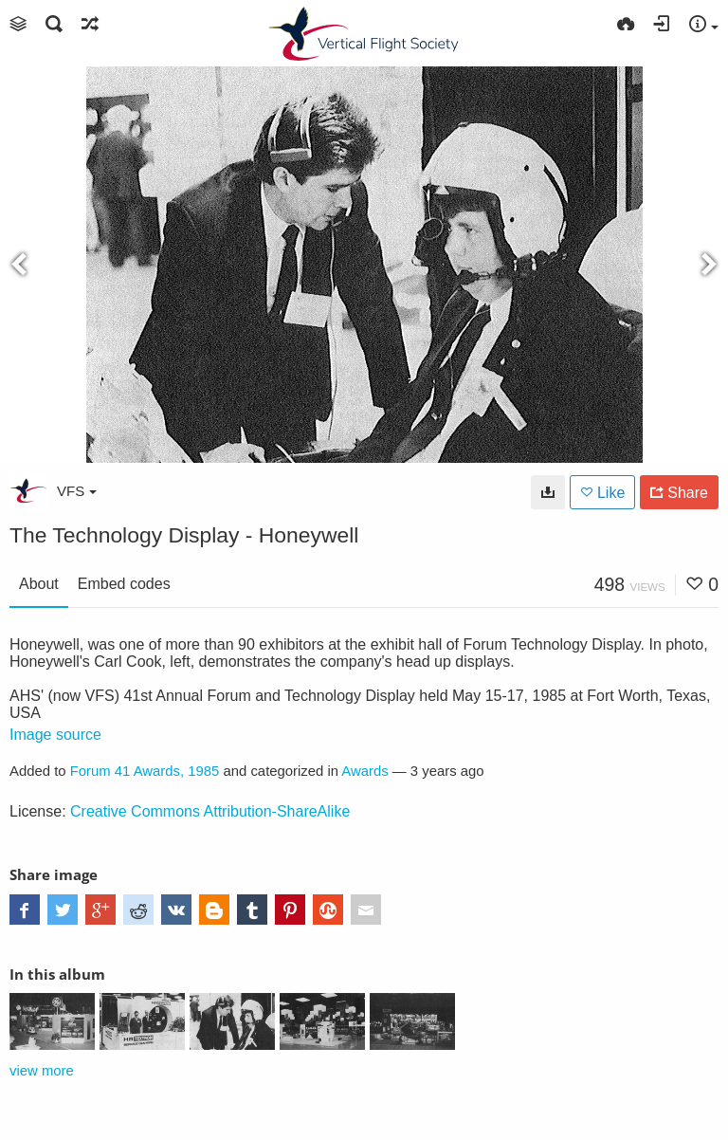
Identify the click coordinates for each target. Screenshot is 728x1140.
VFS (77, 491)
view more (41, 1070)
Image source (55, 734)
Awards (364, 771)
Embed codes (124, 584)
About (39, 584)
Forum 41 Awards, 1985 (145, 771)
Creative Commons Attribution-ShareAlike (210, 811)
